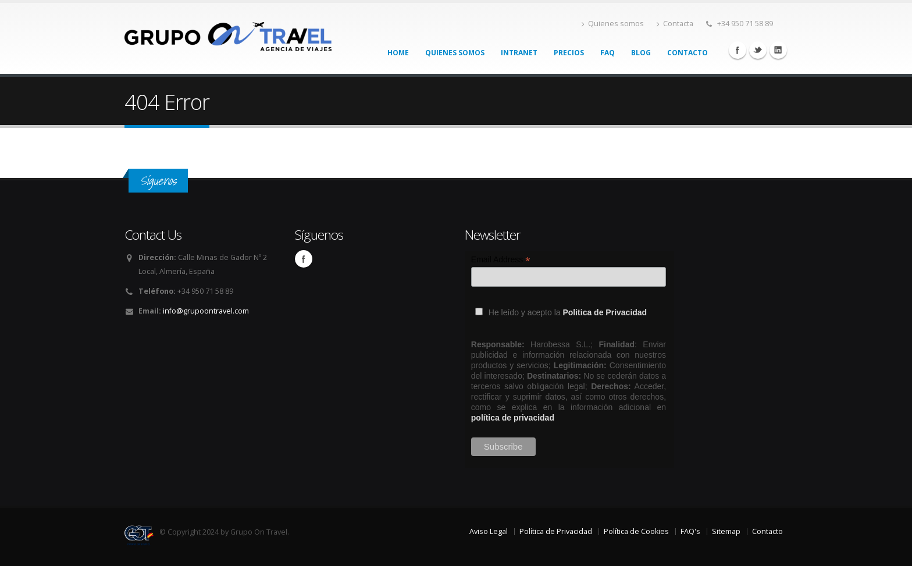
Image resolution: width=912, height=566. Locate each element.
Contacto (687, 53)
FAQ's (690, 531)
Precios (569, 53)
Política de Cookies (636, 531)
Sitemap (726, 531)
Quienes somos (613, 24)
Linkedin (778, 50)
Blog (641, 53)
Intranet (519, 53)
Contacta (675, 24)
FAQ (607, 53)
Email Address (500, 259)
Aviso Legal (488, 531)
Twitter (758, 50)
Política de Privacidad (555, 531)
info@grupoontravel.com (206, 311)
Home (398, 53)
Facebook (737, 50)
